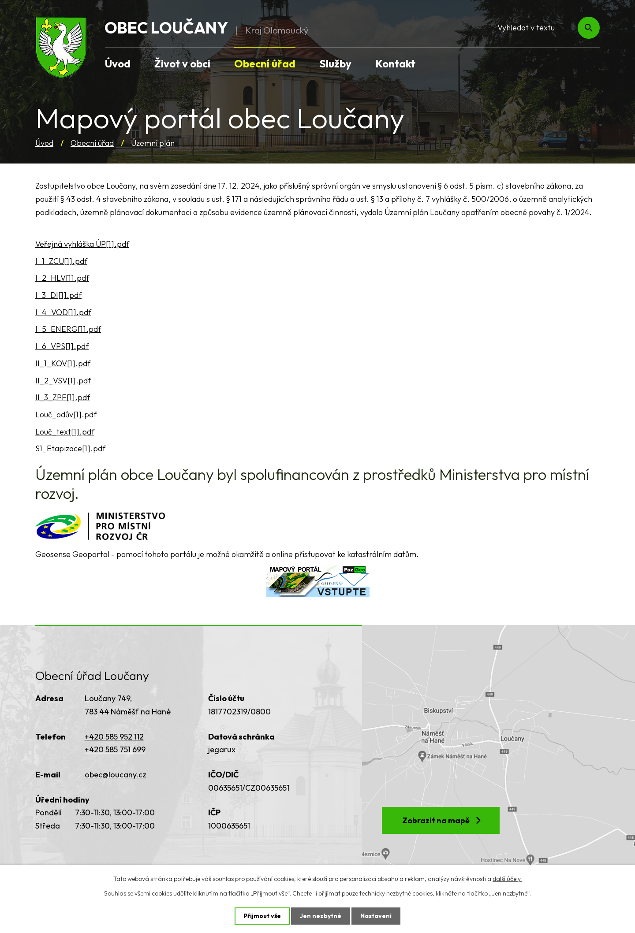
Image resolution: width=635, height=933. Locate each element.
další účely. (507, 879)
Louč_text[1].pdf (64, 432)
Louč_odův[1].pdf (66, 414)
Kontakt (395, 63)
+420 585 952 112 (114, 737)
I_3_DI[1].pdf (58, 295)
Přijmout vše (262, 916)
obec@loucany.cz (115, 774)
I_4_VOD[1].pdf (63, 312)
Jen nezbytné (320, 916)
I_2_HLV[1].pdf (62, 278)
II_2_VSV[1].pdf (63, 380)
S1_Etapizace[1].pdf (70, 448)
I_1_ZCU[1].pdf (61, 261)
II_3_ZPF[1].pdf (62, 397)
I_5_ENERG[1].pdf (68, 329)
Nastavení (376, 916)
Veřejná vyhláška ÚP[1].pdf (82, 244)
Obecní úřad (92, 143)
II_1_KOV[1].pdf (62, 363)
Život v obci (182, 63)
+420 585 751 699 (115, 749)
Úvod (44, 143)
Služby (335, 63)
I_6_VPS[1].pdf (62, 346)
